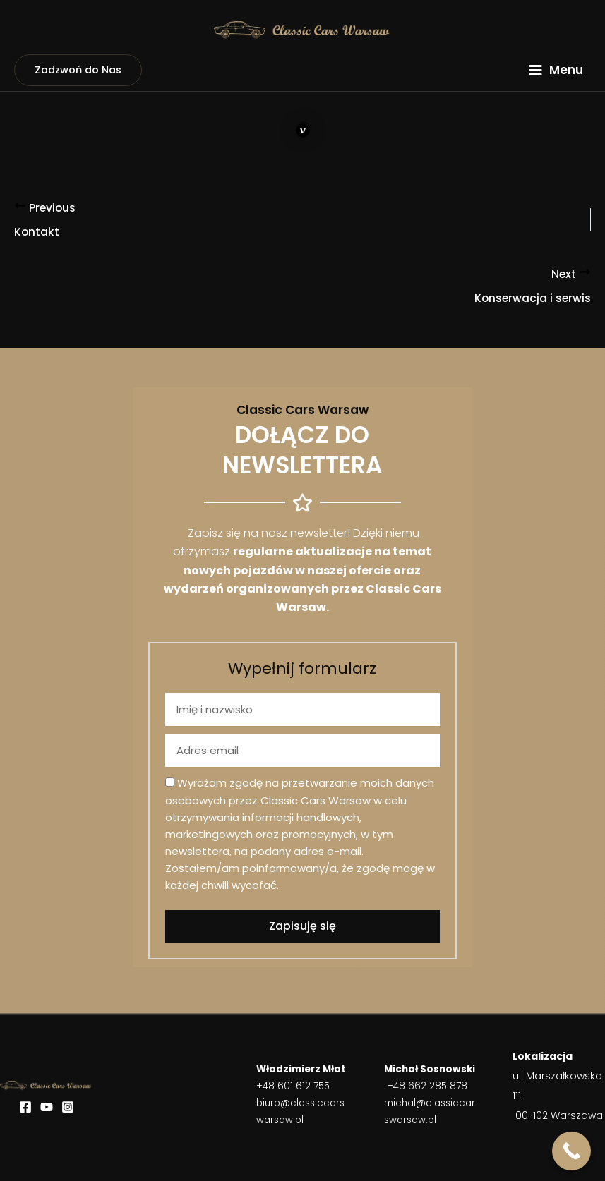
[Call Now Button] (571, 1151)
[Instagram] (67, 1107)
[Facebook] (25, 1107)
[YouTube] (46, 1107)
